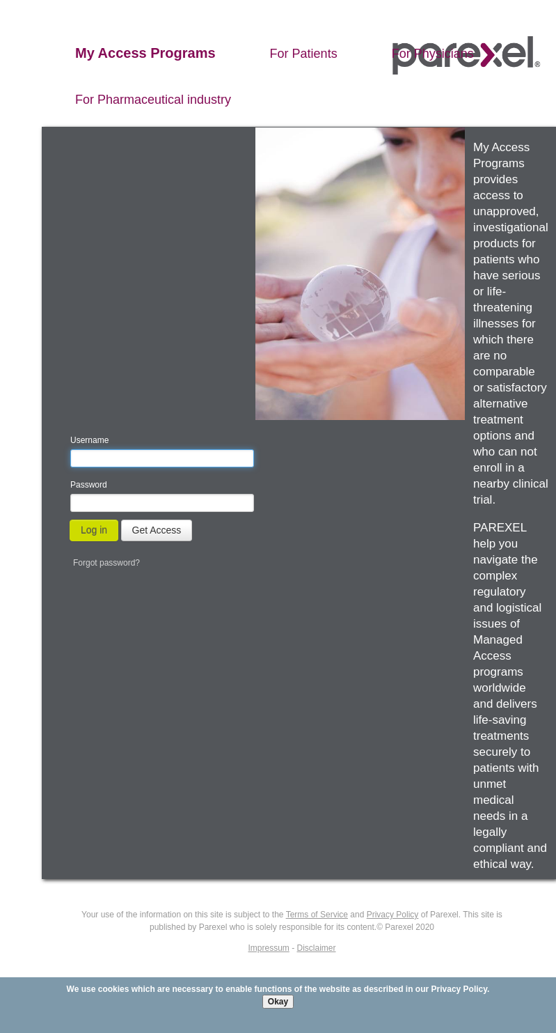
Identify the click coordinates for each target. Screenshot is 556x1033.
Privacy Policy (459, 989)
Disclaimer (316, 948)
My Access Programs (145, 53)
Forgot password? (106, 563)
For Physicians (433, 54)
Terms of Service (317, 914)
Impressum (268, 948)
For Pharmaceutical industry (153, 100)
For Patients (303, 54)
